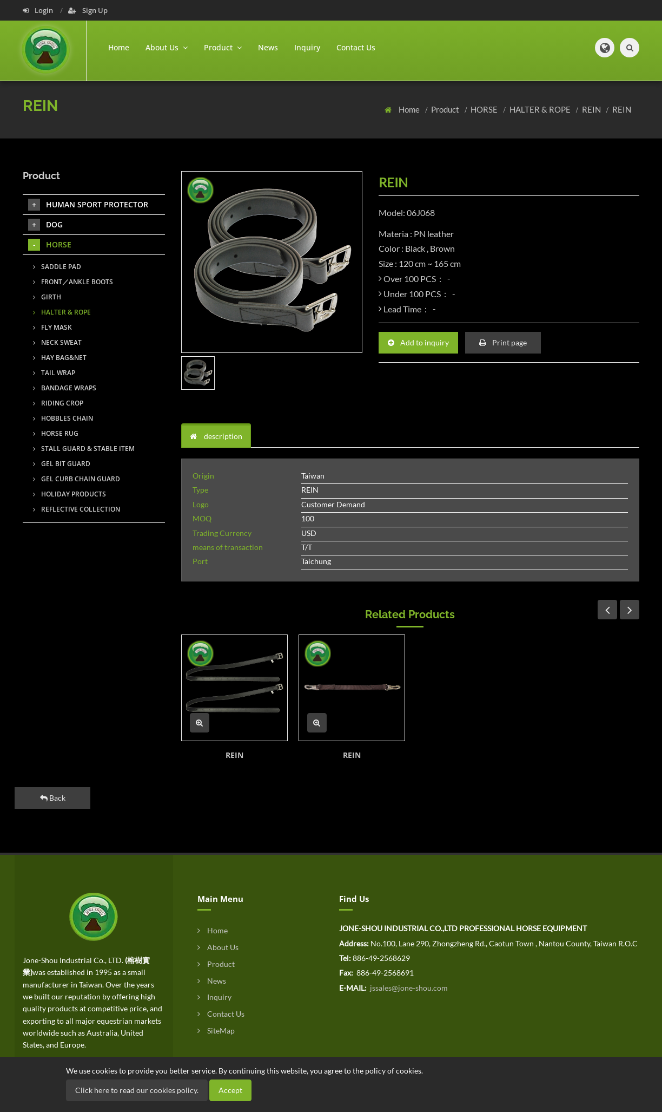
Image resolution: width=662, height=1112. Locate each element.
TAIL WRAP (54, 372)
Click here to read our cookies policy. (136, 1090)
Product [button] (223, 47)
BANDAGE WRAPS (64, 388)
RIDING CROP (58, 403)
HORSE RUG (55, 433)
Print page (503, 342)
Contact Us (355, 47)
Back (52, 797)
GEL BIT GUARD (61, 463)
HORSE (485, 109)
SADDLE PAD (57, 266)
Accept (230, 1090)
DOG (45, 225)
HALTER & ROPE (540, 109)
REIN (592, 109)
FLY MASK (52, 327)
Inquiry (307, 47)
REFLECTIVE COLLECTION (76, 509)
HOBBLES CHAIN (63, 418)
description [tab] (216, 436)
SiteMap (216, 1030)
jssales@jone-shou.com (408, 987)
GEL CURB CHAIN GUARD (76, 478)
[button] (604, 47)
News (268, 47)
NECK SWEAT (57, 342)
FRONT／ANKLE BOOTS (73, 281)
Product (446, 109)
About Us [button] (166, 47)
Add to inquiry (418, 342)
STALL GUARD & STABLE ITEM (84, 448)
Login (39, 10)
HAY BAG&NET (60, 357)
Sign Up (88, 10)
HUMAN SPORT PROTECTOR (88, 205)
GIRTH (47, 297)
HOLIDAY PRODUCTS (69, 494)
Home (118, 47)
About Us (218, 947)
